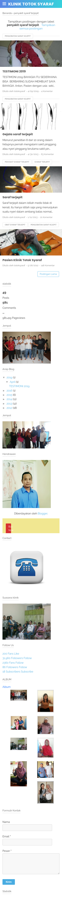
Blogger (42, 513)
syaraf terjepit (42, 162)
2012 (9, 407)
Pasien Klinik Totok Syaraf (22, 260)
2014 (9, 399)
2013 (9, 403)
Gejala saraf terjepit (17, 134)
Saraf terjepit (12, 197)
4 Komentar (47, 91)
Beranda (7, 13)
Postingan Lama (48, 274)
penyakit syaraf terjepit (17, 162)
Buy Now (9, 528)
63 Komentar (47, 154)
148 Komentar (48, 265)
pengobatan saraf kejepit (18, 36)
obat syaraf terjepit (15, 225)
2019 (9, 377)
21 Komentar (46, 217)
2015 (9, 394)
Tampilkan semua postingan (37, 26)
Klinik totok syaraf (31, 4)
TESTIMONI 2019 (14, 71)
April (12, 381)
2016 (9, 390)
